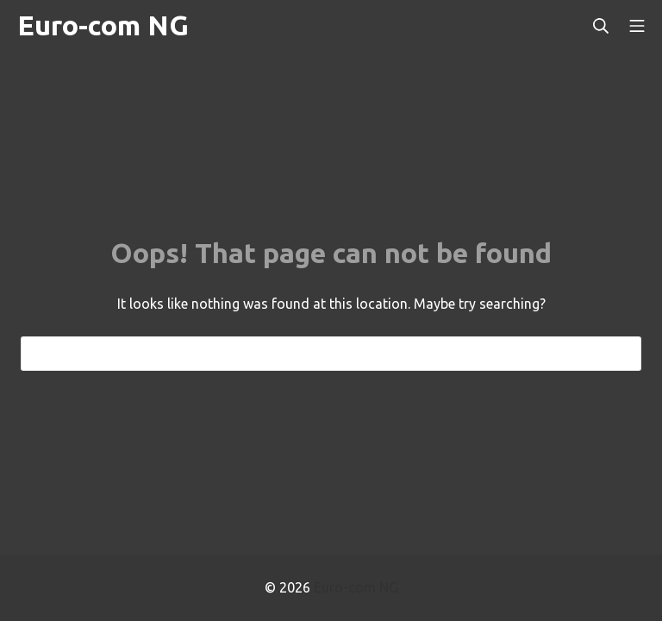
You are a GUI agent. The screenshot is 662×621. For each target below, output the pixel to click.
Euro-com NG (356, 587)
